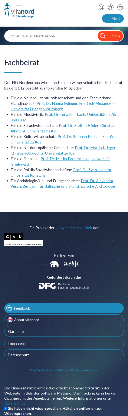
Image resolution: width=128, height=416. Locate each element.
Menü (116, 18)
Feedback (22, 308)
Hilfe (101, 7)
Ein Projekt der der (64, 227)
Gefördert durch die (64, 277)
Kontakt (120, 7)
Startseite (16, 331)
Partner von (64, 255)
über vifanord (110, 7)
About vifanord (26, 319)
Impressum (17, 343)
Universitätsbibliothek (74, 227)
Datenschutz (18, 354)
